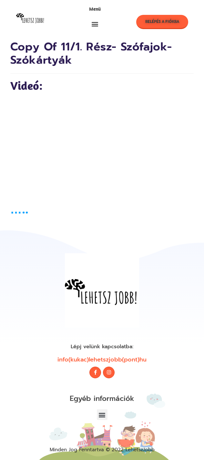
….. (19, 209)
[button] (94, 23)
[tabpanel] (102, 147)
